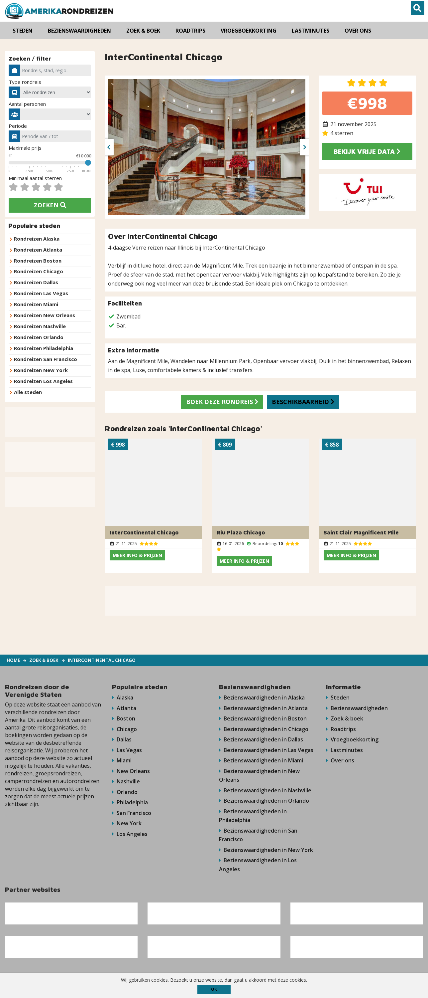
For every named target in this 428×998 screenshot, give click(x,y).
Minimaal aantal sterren (35, 178)
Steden (338, 697)
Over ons (340, 761)
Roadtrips (341, 729)
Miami (122, 761)
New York (127, 825)
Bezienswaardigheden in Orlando (264, 802)
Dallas (122, 739)
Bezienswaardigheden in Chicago (263, 729)
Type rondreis (25, 82)
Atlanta (124, 707)
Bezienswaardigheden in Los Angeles (258, 867)
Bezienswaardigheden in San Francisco (258, 837)
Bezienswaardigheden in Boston (263, 718)
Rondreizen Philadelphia (43, 346)
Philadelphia (130, 803)
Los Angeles (130, 835)
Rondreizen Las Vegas (41, 292)
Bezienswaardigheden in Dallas (261, 739)
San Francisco (131, 814)
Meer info (137, 555)
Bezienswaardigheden (357, 707)
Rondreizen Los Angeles (43, 379)
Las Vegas (127, 750)
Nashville (126, 782)
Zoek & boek (344, 718)
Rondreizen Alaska (36, 238)
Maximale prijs (25, 147)
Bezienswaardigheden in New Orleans (259, 776)
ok (214, 989)
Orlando (125, 793)
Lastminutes (344, 750)
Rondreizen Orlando (38, 335)
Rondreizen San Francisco (45, 357)
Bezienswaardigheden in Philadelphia (253, 817)
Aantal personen (27, 103)
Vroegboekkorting (352, 739)
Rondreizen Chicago (38, 271)
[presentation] (109, 147)
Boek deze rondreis (221, 402)
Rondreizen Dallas (36, 282)
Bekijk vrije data (367, 151)
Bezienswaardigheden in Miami (261, 761)
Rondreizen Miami (36, 303)
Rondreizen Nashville (40, 325)
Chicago (124, 729)
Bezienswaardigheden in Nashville (265, 791)
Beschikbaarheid (304, 402)
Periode (18, 125)
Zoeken (50, 205)
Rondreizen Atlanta (38, 249)
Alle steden (28, 390)
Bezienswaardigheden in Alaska (262, 697)
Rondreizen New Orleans (44, 314)
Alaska (122, 697)
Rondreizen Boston (37, 260)
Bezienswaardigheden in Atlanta (263, 707)
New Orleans (131, 771)
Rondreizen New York (41, 368)
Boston (123, 718)
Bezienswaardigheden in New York (266, 852)
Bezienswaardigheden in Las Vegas (266, 750)
